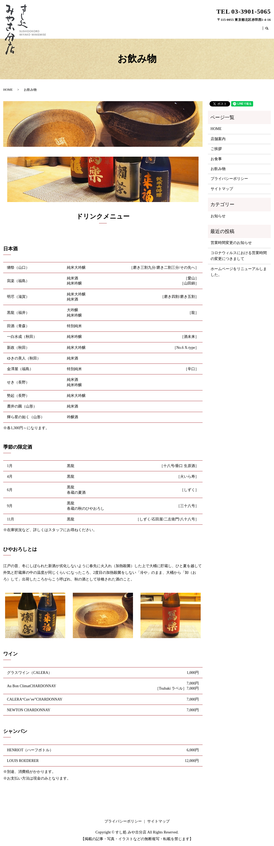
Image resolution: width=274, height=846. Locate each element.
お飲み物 (253, 30)
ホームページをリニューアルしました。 (239, 272)
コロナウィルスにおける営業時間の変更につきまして (239, 256)
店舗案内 (202, 30)
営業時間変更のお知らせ (231, 243)
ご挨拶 (220, 30)
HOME (184, 30)
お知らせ (218, 216)
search (270, 31)
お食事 (235, 30)
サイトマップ (222, 189)
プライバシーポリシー (229, 179)
